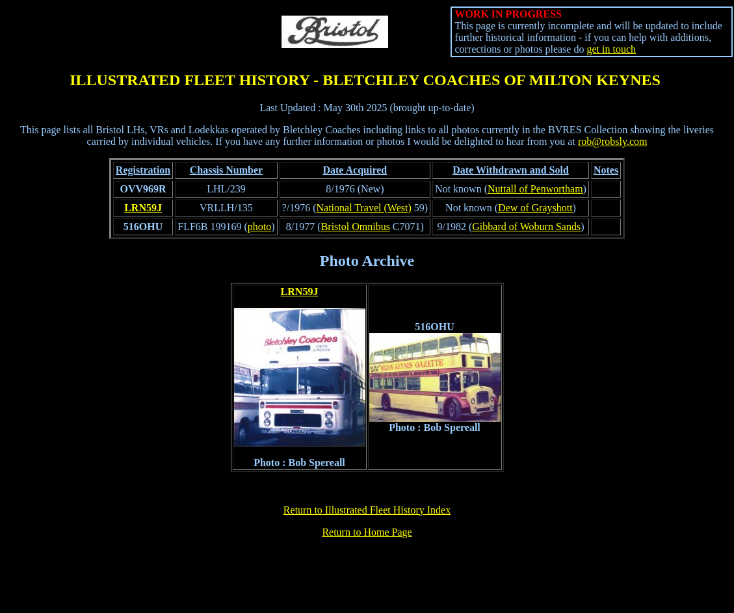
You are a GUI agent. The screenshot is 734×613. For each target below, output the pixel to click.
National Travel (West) (364, 207)
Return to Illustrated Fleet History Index (367, 509)
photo (259, 226)
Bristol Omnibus (355, 226)
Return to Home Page (367, 532)
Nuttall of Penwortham (535, 188)
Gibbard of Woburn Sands (526, 226)
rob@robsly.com (613, 141)
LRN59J (143, 207)
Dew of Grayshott (535, 207)
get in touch (611, 49)
